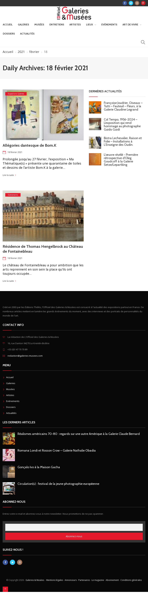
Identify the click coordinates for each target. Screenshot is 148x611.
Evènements (109, 24)
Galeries (23, 24)
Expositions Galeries (16, 94)
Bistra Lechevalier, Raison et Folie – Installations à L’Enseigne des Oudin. (123, 141)
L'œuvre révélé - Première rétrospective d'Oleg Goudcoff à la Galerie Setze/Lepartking (121, 160)
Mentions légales (54, 580)
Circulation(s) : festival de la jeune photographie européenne (58, 484)
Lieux (89, 24)
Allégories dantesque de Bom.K (29, 145)
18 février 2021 (15, 152)
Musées (39, 24)
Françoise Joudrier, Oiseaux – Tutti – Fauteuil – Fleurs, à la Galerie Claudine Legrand (123, 106)
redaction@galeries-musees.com (25, 355)
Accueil (8, 24)
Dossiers (9, 33)
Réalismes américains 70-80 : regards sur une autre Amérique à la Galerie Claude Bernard (79, 434)
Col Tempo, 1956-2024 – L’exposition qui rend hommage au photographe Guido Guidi (122, 124)
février (34, 52)
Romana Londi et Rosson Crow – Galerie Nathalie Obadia (57, 450)
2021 (21, 52)
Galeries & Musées (35, 580)
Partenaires (84, 580)
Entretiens (56, 24)
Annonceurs (71, 580)
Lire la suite (8, 175)
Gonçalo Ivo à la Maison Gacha (39, 467)
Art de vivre (130, 24)
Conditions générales (131, 580)
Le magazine (98, 580)
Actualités (27, 33)
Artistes (75, 24)
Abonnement (112, 580)
